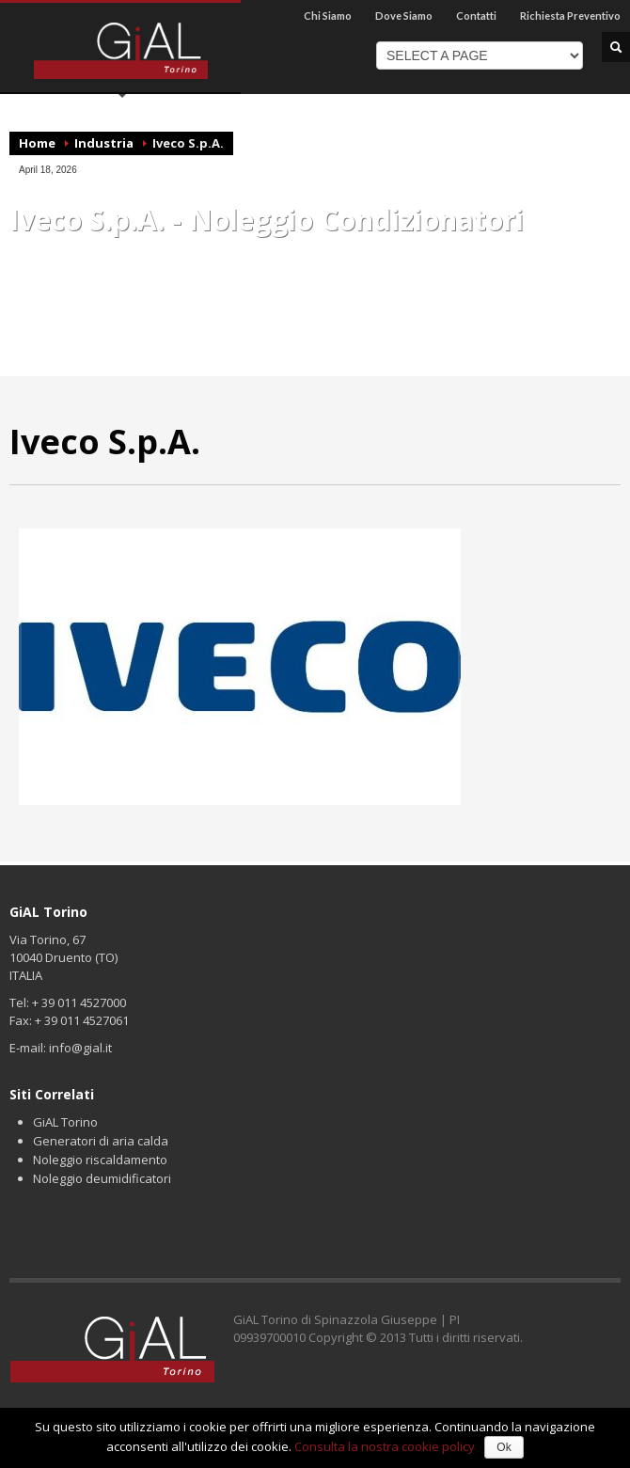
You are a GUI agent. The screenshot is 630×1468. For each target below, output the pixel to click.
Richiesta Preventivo (570, 15)
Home (37, 142)
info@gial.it (80, 1047)
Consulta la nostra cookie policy (384, 1446)
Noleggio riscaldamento (100, 1159)
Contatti (476, 15)
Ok (503, 1447)
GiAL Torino (65, 1121)
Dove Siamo (404, 15)
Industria (104, 142)
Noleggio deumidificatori (102, 1178)
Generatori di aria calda (100, 1140)
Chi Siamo (328, 15)
